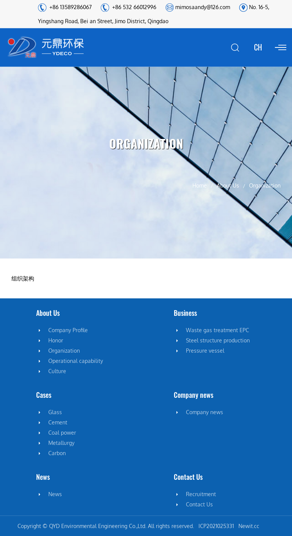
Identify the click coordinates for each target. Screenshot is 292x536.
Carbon (57, 453)
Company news (204, 412)
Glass (55, 412)
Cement (57, 422)
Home (199, 185)
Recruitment (201, 494)
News (55, 494)
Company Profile (68, 330)
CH (258, 47)
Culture (57, 371)
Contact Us (199, 504)
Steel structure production (218, 340)
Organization (64, 351)
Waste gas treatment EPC (217, 330)
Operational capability (75, 361)
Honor (55, 340)
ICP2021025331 (216, 526)
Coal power (62, 433)
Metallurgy (61, 443)
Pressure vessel (205, 351)
